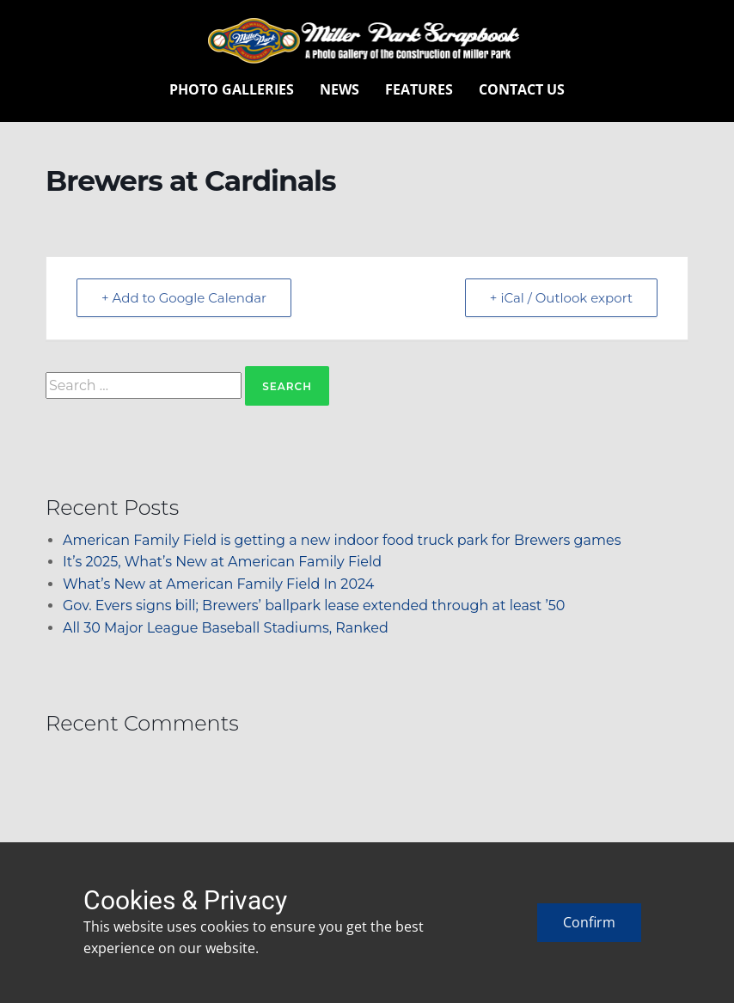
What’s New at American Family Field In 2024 (218, 584)
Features (419, 89)
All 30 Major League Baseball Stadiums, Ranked (225, 628)
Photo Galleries (231, 89)
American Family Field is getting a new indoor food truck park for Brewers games (342, 540)
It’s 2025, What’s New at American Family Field (222, 561)
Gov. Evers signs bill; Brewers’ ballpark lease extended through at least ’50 (314, 605)
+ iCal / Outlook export (561, 298)
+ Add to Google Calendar (183, 298)
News (339, 89)
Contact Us (522, 89)
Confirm (589, 922)
